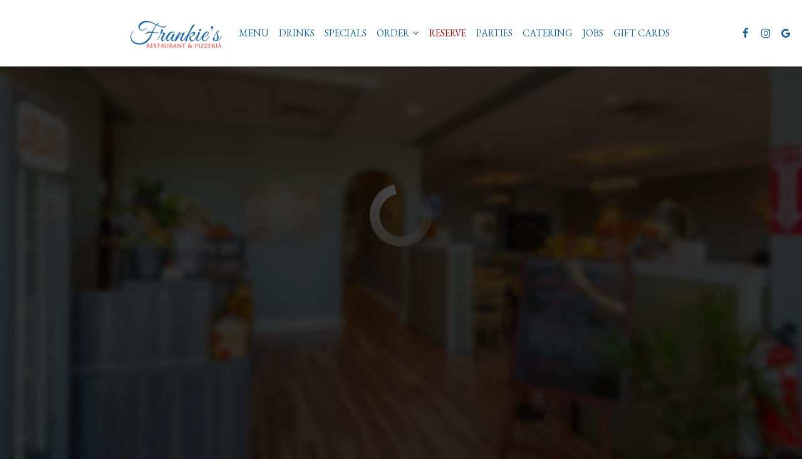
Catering (548, 33)
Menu (254, 33)
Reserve (447, 33)
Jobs (593, 33)
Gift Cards (641, 33)
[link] (180, 33)
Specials (346, 33)
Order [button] (398, 33)
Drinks (297, 33)
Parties (494, 33)
